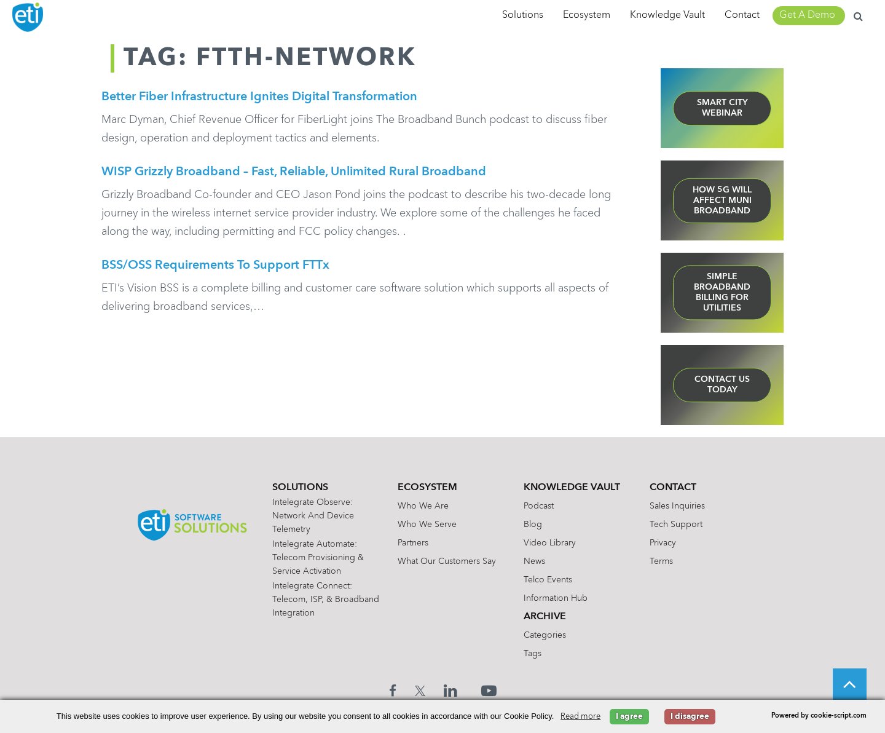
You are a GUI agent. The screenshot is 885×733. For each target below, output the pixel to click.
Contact (742, 15)
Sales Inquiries (680, 506)
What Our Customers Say (450, 561)
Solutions (522, 15)
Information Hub (559, 598)
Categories (548, 635)
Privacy (666, 543)
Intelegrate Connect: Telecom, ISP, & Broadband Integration (319, 599)
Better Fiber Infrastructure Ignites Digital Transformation (259, 97)
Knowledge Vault (667, 15)
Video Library (553, 543)
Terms (664, 561)
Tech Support (679, 524)
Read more (580, 717)
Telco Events (551, 580)
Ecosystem (586, 15)
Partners (416, 543)
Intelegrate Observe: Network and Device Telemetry (316, 516)
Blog (536, 524)
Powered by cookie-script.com (819, 716)
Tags (536, 653)
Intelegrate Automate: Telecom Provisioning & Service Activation (321, 558)
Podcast (542, 506)
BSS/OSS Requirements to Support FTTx (215, 269)
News (537, 561)
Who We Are (426, 506)
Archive (548, 617)
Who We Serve (430, 524)
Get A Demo (807, 15)
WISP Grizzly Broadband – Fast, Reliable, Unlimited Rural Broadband (293, 174)
